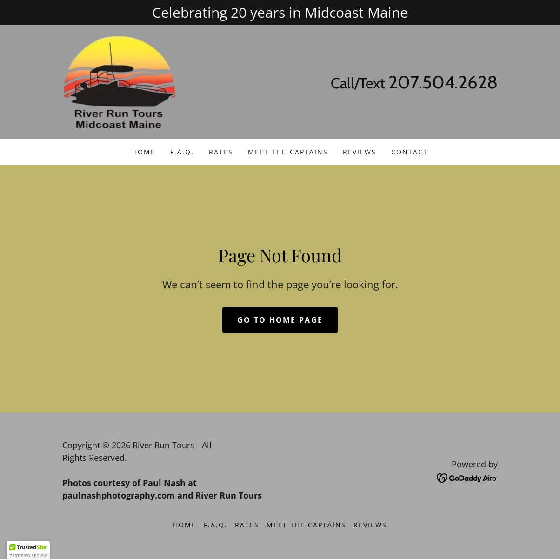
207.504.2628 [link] (443, 82)
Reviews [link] (359, 151)
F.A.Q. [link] (182, 151)
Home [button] (184, 524)
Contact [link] (409, 151)
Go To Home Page (280, 320)
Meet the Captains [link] (287, 151)
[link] (119, 81)
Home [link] (143, 151)
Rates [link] (221, 151)
